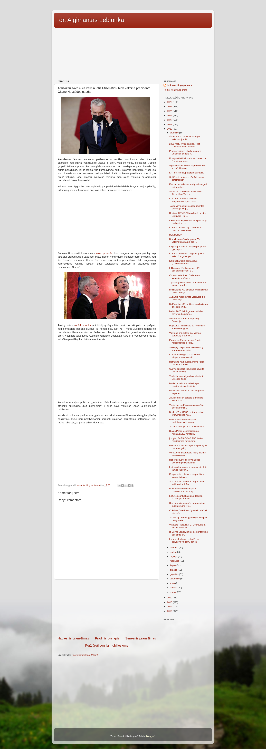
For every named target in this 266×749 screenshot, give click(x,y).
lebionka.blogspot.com (179, 85)
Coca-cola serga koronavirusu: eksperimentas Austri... (184, 355)
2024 (170, 111)
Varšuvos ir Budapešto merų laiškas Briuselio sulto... (187, 454)
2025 (170, 106)
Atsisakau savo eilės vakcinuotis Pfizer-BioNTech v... (185, 193)
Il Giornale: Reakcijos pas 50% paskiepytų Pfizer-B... (185, 269)
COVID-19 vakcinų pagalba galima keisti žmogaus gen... (186, 255)
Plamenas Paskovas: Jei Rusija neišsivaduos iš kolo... (185, 341)
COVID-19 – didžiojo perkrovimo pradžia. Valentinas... (185, 228)
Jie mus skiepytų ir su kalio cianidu (186, 426)
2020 (170, 129)
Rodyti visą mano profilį (175, 90)
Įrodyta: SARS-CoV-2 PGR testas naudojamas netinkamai (186, 439)
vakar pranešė (104, 253)
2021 (170, 124)
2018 (170, 602)
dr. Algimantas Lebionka (91, 19)
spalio (173, 552)
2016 (170, 611)
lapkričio (174, 547)
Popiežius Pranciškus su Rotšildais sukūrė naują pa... (187, 327)
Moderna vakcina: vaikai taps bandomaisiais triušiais (184, 384)
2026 (170, 102)
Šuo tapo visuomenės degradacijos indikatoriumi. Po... (187, 482)
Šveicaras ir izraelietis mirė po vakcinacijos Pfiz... (184, 138)
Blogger (150, 736)
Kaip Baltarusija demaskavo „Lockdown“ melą (183, 262)
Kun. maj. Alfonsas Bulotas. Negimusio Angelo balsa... (183, 200)
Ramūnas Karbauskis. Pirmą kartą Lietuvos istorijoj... (186, 363)
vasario (174, 587)
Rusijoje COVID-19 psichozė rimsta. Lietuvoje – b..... (187, 214)
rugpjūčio (175, 561)
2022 (170, 120)
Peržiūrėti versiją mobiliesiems (106, 645)
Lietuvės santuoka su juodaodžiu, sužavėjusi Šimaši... (186, 497)
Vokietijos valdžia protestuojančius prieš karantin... (186, 406)
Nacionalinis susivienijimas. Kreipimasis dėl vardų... (183, 420)
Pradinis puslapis (107, 638)
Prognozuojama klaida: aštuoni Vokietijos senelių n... (185, 152)
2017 (170, 606)
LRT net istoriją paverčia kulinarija (186, 172)
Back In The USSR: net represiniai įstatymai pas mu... (186, 413)
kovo (172, 583)
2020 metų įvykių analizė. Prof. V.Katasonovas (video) (185, 145)
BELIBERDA (175, 235)
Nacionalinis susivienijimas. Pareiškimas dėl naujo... (183, 490)
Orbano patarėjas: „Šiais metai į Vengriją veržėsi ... (185, 276)
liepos (173, 565)
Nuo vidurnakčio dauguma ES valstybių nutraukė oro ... (184, 240)
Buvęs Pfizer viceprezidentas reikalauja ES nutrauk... (184, 432)
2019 (170, 597)
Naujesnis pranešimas (73, 638)
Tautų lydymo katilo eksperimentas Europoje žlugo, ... (186, 207)
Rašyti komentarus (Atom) (85, 655)
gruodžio (174, 132)
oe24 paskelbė (83, 325)
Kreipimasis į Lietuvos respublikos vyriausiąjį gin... (186, 475)
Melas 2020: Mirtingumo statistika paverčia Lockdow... (186, 312)
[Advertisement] (133, 52)
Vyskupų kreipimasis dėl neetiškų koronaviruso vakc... (186, 348)
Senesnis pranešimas (140, 638)
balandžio (175, 578)
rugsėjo (174, 556)
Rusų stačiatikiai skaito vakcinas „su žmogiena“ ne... (187, 159)
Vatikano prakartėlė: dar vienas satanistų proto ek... (185, 334)
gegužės (174, 574)
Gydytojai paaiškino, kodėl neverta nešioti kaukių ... (186, 370)
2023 (170, 115)
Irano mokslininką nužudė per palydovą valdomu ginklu (184, 540)
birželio (174, 570)
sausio (173, 592)
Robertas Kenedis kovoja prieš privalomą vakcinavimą (184, 461)
